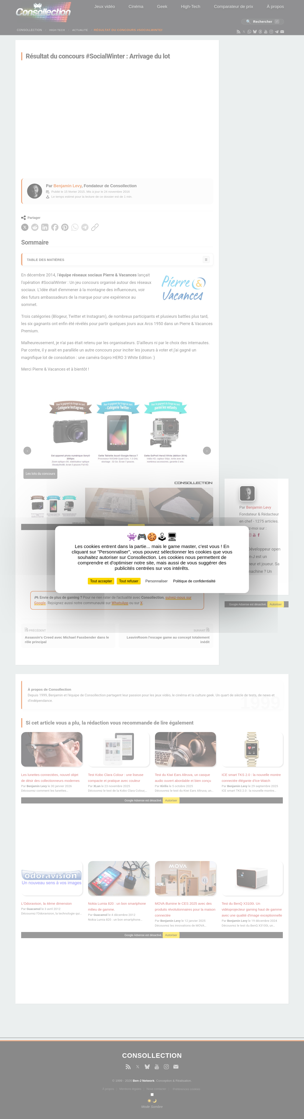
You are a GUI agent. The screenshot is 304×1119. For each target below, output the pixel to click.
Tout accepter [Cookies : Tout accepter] (101, 581)
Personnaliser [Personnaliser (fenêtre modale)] (156, 581)
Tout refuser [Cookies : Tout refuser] (128, 581)
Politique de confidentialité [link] (194, 581)
